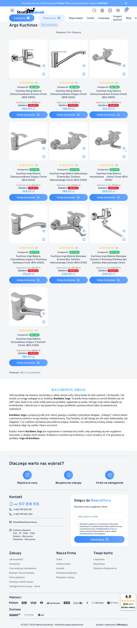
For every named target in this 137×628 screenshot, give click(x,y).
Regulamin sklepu (65, 577)
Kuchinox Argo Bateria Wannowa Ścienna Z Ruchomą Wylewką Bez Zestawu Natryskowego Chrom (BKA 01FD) (108, 261)
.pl (122, 624)
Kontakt (60, 568)
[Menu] (12, 10)
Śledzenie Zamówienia (104, 568)
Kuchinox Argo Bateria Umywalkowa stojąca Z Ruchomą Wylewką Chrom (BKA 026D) (28, 259)
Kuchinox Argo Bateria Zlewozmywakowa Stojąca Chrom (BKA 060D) (28, 177)
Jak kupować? (16, 559)
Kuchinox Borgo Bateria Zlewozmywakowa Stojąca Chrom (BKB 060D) (68, 94)
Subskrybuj (99, 539)
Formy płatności (17, 577)
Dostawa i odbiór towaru (21, 581)
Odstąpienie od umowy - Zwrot (24, 586)
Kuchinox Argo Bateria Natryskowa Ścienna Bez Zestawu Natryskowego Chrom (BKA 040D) (68, 177)
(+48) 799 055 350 (22, 514)
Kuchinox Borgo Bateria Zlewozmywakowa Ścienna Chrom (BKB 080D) (28, 94)
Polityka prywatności (66, 572)
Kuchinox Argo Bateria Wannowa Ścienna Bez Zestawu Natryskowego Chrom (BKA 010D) (68, 259)
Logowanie (99, 559)
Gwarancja (14, 563)
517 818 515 (26, 503)
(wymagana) (101, 529)
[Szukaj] (94, 10)
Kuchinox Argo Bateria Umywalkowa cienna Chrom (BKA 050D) (109, 177)
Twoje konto (103, 552)
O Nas (59, 559)
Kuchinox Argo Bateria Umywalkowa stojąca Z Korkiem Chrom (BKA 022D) (28, 342)
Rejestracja (99, 563)
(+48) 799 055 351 (22, 509)
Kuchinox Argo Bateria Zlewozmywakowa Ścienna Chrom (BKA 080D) (108, 94)
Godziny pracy (63, 563)
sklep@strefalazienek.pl (25, 522)
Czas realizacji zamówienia (22, 568)
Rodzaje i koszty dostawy (21, 572)
